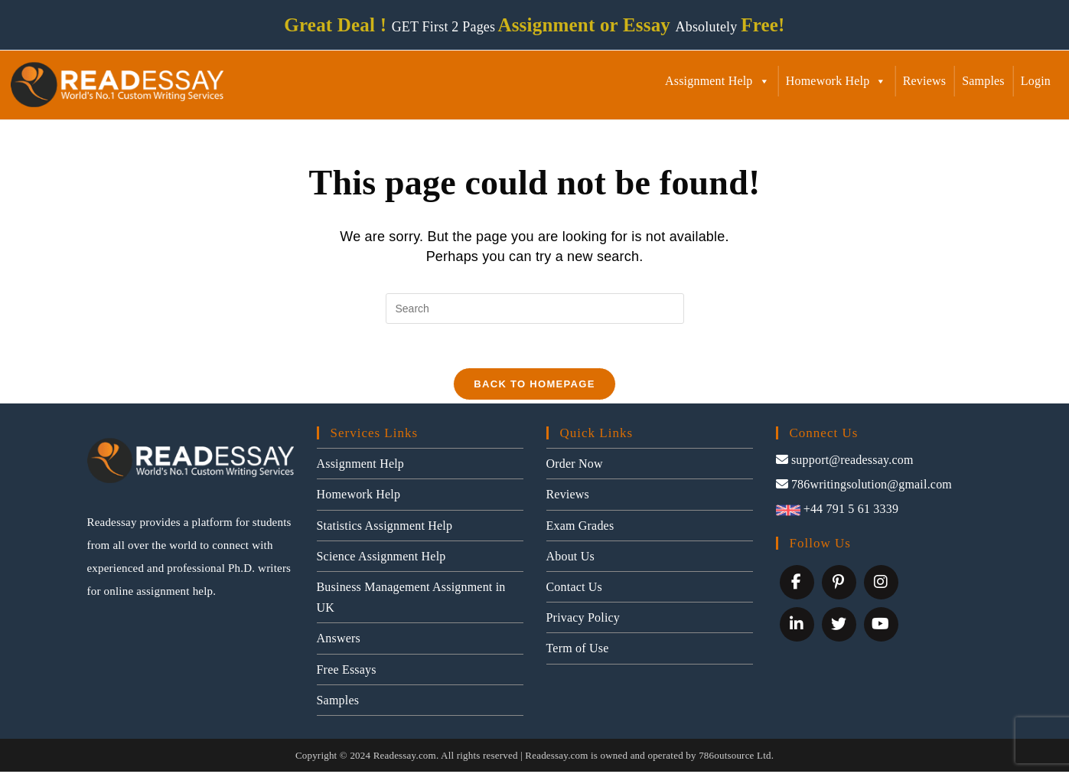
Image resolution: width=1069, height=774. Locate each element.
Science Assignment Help (381, 558)
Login (1036, 80)
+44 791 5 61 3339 (837, 511)
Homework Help (836, 80)
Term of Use (577, 651)
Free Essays (346, 671)
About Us (570, 558)
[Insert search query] (535, 308)
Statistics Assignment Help (385, 527)
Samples (983, 80)
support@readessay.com (845, 462)
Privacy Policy (583, 619)
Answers (338, 641)
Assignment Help (717, 80)
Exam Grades (580, 527)
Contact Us (574, 589)
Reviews (925, 80)
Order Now (574, 465)
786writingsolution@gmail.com (864, 486)
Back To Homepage (534, 386)
